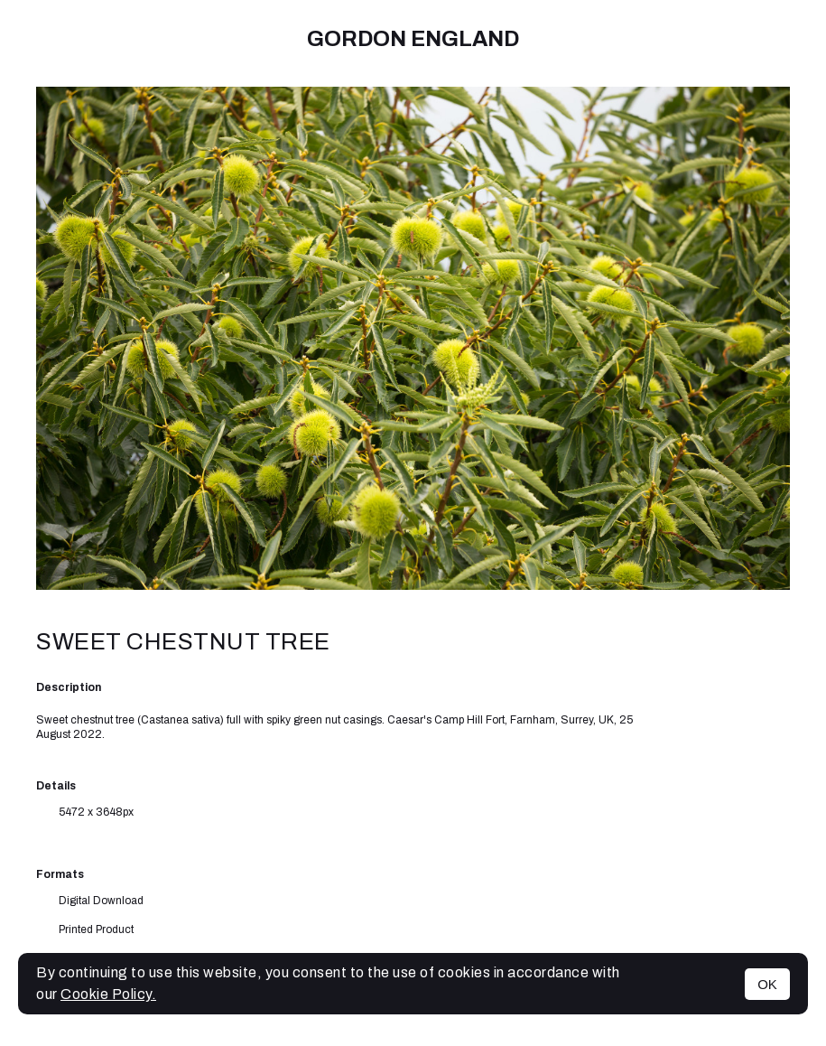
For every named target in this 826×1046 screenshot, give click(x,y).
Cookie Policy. (108, 994)
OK (767, 984)
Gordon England (413, 39)
